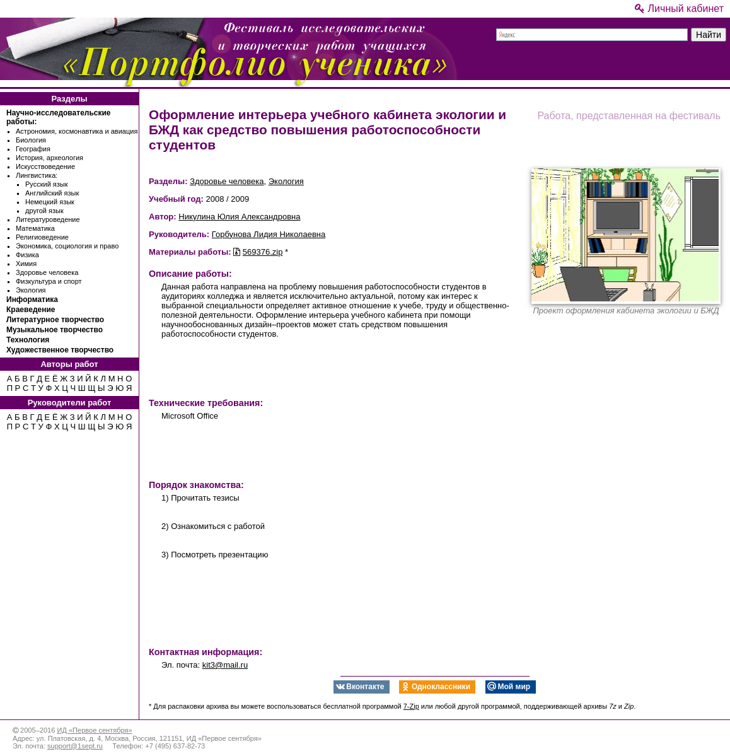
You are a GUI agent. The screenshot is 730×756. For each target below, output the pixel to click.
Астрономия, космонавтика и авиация (76, 131)
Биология (31, 140)
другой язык (44, 210)
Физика (27, 255)
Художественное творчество (59, 350)
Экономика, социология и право (67, 246)
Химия (26, 263)
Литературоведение (48, 219)
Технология (27, 339)
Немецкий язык (49, 202)
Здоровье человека (47, 272)
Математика (35, 228)
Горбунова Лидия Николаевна (268, 234)
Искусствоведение (45, 166)
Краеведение (30, 309)
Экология (31, 290)
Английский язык (52, 193)
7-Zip (411, 706)
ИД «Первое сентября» (94, 730)
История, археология (49, 157)
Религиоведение (42, 237)
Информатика (32, 299)
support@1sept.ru (75, 746)
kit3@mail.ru (225, 665)
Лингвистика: (36, 175)
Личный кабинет (679, 8)
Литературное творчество (55, 319)
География (33, 149)
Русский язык (46, 184)
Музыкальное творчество (54, 329)
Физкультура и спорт (49, 281)
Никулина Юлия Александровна (239, 216)
